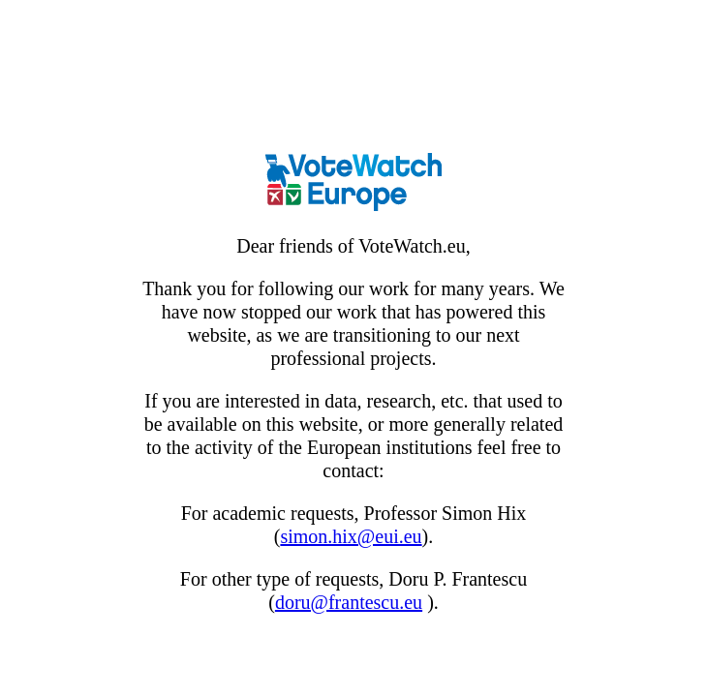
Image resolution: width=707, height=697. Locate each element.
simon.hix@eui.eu (350, 536)
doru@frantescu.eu (348, 602)
